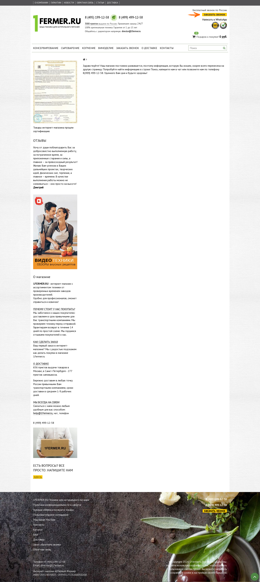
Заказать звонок (127, 48)
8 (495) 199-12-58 (216, 499)
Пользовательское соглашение (50, 514)
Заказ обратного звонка (47, 544)
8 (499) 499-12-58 (216, 505)
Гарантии (56, 2)
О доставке (149, 48)
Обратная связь (85, 2)
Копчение (89, 48)
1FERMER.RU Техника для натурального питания (61, 499)
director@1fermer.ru (52, 565)
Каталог (37, 529)
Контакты (166, 48)
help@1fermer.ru (42, 413)
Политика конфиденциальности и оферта (57, 504)
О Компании (41, 2)
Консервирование (45, 48)
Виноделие (106, 48)
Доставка (112, 2)
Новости (69, 2)
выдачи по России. (101, 23)
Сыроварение (70, 48)
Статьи (100, 2)
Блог (35, 534)
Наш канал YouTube (44, 519)
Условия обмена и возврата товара (53, 509)
